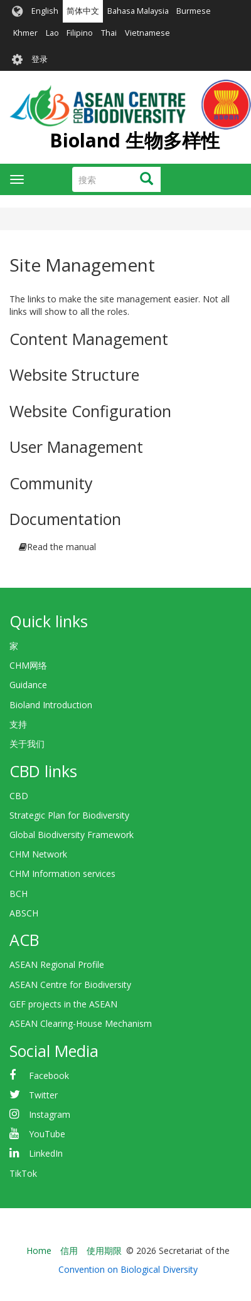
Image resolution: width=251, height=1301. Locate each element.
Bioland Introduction (50, 705)
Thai (109, 33)
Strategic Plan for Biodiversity (69, 815)
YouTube (47, 1134)
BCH (18, 894)
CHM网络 (28, 665)
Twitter (43, 1095)
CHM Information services (62, 873)
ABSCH (23, 913)
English (44, 11)
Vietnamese (147, 33)
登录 (39, 59)
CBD (18, 796)
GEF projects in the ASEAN (63, 1004)
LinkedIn (46, 1153)
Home (38, 1250)
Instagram (49, 1114)
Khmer (25, 33)
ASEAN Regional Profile (56, 964)
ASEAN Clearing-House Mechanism (80, 1023)
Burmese (193, 11)
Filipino (80, 33)
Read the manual (61, 547)
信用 (69, 1250)
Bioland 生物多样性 (135, 140)
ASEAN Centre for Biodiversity (70, 984)
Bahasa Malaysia (138, 11)
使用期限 (104, 1250)
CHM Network (38, 854)
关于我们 (27, 744)
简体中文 (83, 11)
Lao (52, 33)
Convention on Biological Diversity (128, 1269)
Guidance (28, 685)
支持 (18, 724)
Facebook (49, 1075)
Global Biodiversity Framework (71, 835)
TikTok (23, 1173)
